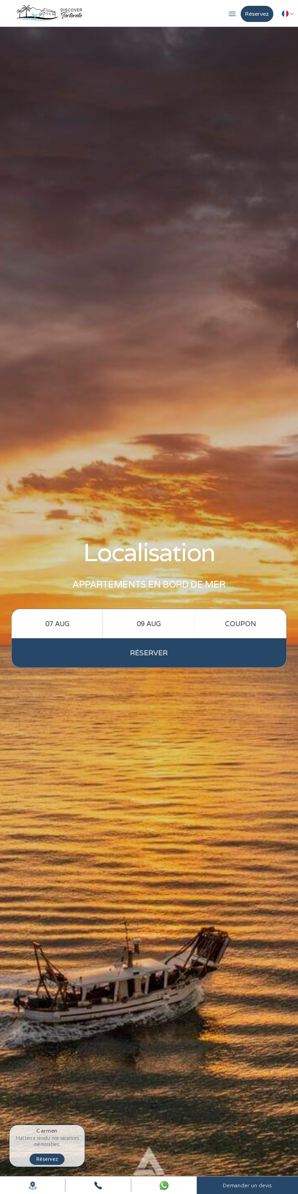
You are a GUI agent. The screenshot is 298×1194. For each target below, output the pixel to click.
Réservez (257, 13)
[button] (232, 13)
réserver (149, 653)
